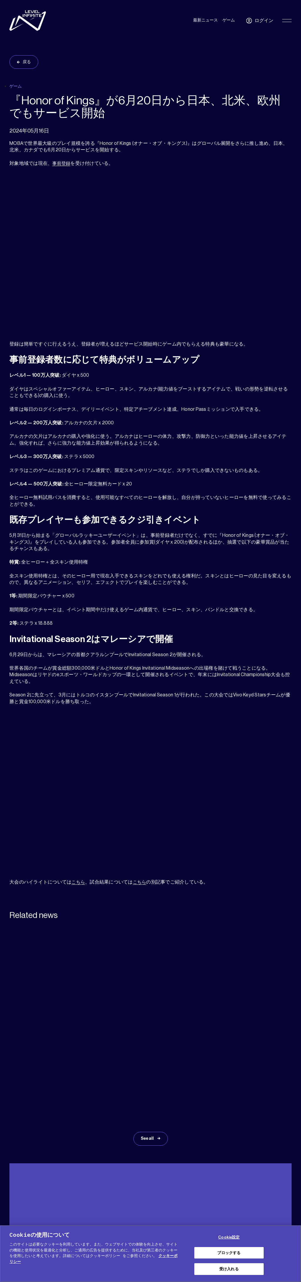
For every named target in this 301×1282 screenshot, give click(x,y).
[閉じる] (291, 1252)
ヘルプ (14, 1188)
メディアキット (39, 1188)
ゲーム (229, 20)
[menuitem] (279, 1189)
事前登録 (61, 163)
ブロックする (228, 1253)
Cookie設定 (229, 1237)
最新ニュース (205, 20)
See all (147, 1050)
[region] (150, 1253)
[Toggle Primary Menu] (287, 20)
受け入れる (229, 1269)
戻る (27, 62)
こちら (78, 882)
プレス (64, 1188)
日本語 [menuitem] (276, 1189)
